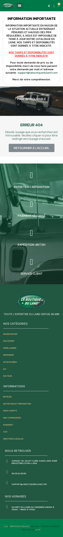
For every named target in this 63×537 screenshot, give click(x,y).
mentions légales (13, 438)
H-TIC (38, 529)
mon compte (10, 410)
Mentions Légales (20, 526)
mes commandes (12, 417)
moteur (7, 376)
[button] (48, 6)
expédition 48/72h (31, 244)
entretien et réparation (17, 403)
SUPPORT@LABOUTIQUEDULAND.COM (29, 484)
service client (32, 273)
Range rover (10, 334)
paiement (8, 424)
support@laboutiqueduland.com (38, 73)
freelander (9, 348)
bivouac (7, 396)
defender (8, 354)
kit (5, 369)
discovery (9, 341)
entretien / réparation (31, 187)
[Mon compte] (54, 6)
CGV (5, 431)
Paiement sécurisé (31, 215)
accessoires (10, 362)
